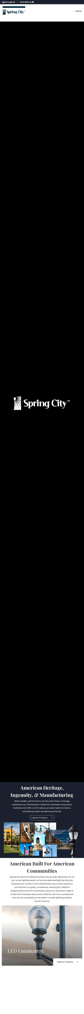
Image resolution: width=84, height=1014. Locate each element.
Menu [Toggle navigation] (78, 11)
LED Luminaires (25, 952)
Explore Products (42, 817)
